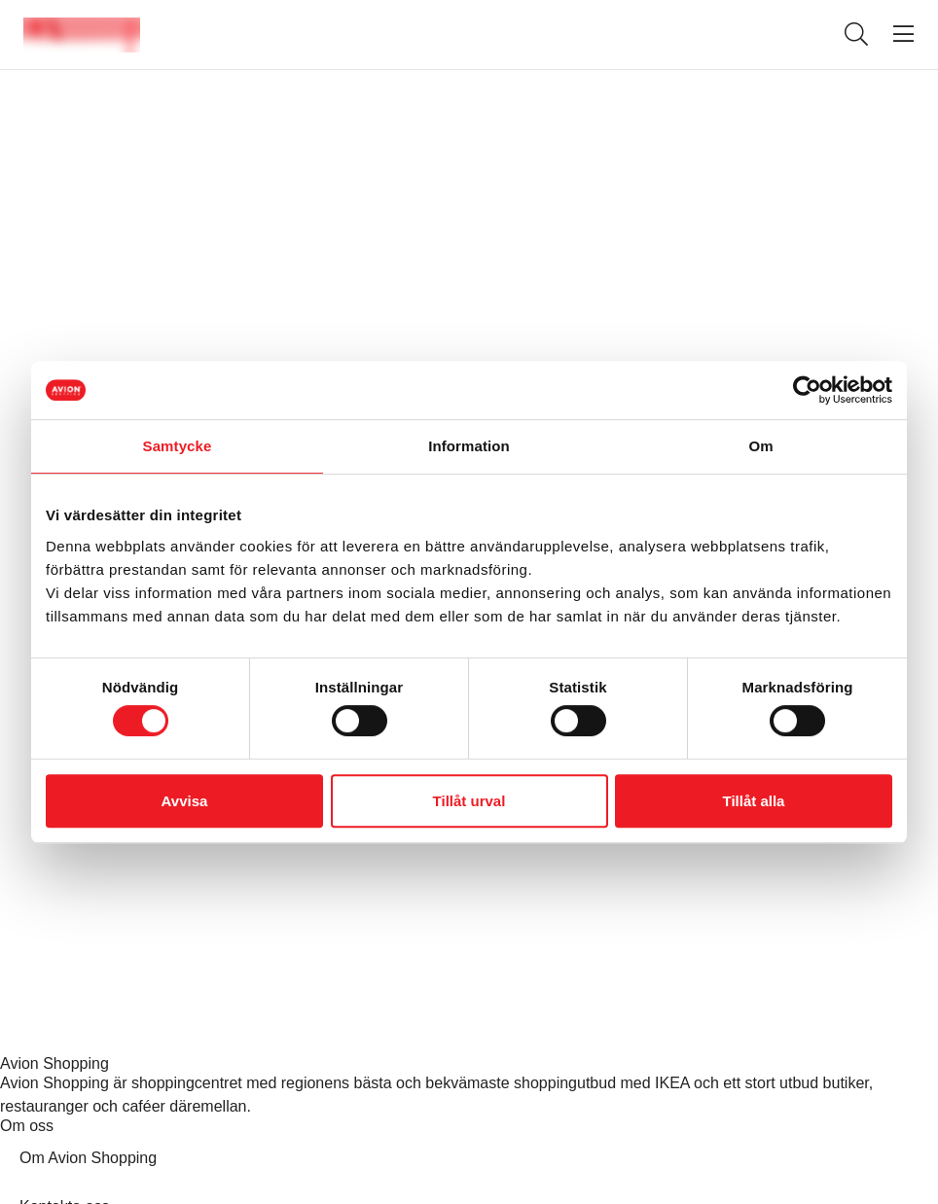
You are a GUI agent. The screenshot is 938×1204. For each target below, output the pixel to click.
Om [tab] (760, 446)
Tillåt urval (469, 801)
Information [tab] (469, 446)
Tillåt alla (754, 801)
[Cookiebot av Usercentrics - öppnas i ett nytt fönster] (807, 390)
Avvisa (185, 801)
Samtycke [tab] (177, 446)
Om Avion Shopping (88, 1158)
